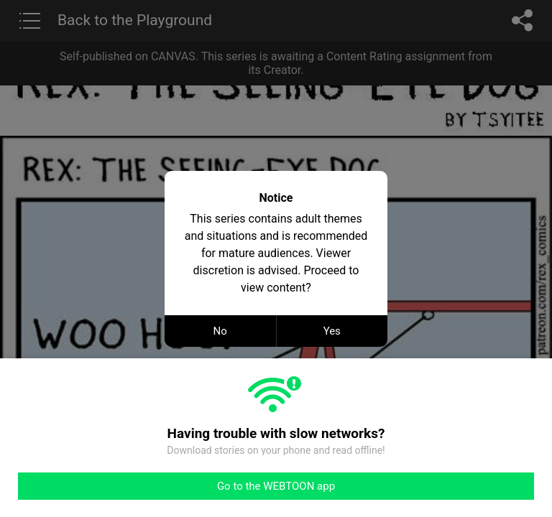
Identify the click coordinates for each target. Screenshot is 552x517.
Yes (332, 331)
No (220, 331)
